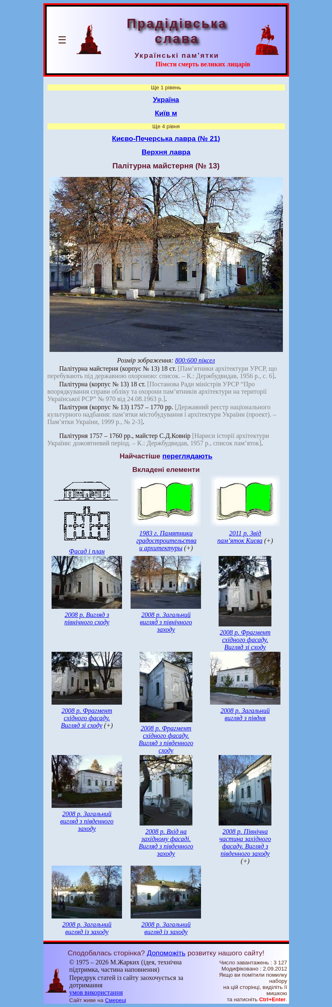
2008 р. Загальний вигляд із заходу (86, 928)
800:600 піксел (195, 360)
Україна (166, 99)
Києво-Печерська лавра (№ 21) (166, 138)
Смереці (115, 1000)
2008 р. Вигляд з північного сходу (86, 618)
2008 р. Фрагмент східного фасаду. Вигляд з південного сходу (166, 739)
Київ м (166, 113)
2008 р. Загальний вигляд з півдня (245, 714)
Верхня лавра (166, 152)
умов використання (96, 992)
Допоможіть (166, 953)
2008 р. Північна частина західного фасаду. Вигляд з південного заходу (245, 842)
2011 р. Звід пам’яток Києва (239, 537)
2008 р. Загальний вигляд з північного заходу (166, 622)
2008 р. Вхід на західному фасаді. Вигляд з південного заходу (166, 842)
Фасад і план (87, 551)
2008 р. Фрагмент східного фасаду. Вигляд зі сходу (245, 640)
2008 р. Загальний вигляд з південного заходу (86, 821)
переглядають (187, 456)
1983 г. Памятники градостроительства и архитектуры (166, 540)
